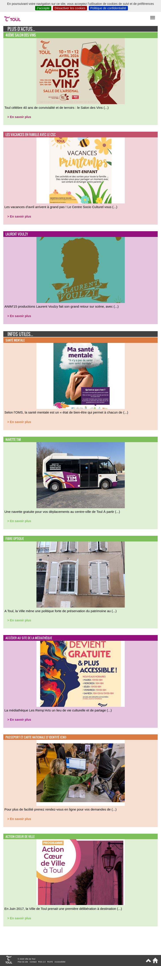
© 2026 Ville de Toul (26, 959)
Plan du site (23, 962)
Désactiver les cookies (70, 8)
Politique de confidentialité (108, 8)
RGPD (50, 962)
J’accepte (43, 8)
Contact (33, 962)
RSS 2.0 (42, 962)
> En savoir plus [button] (19, 117)
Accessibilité (59, 962)
